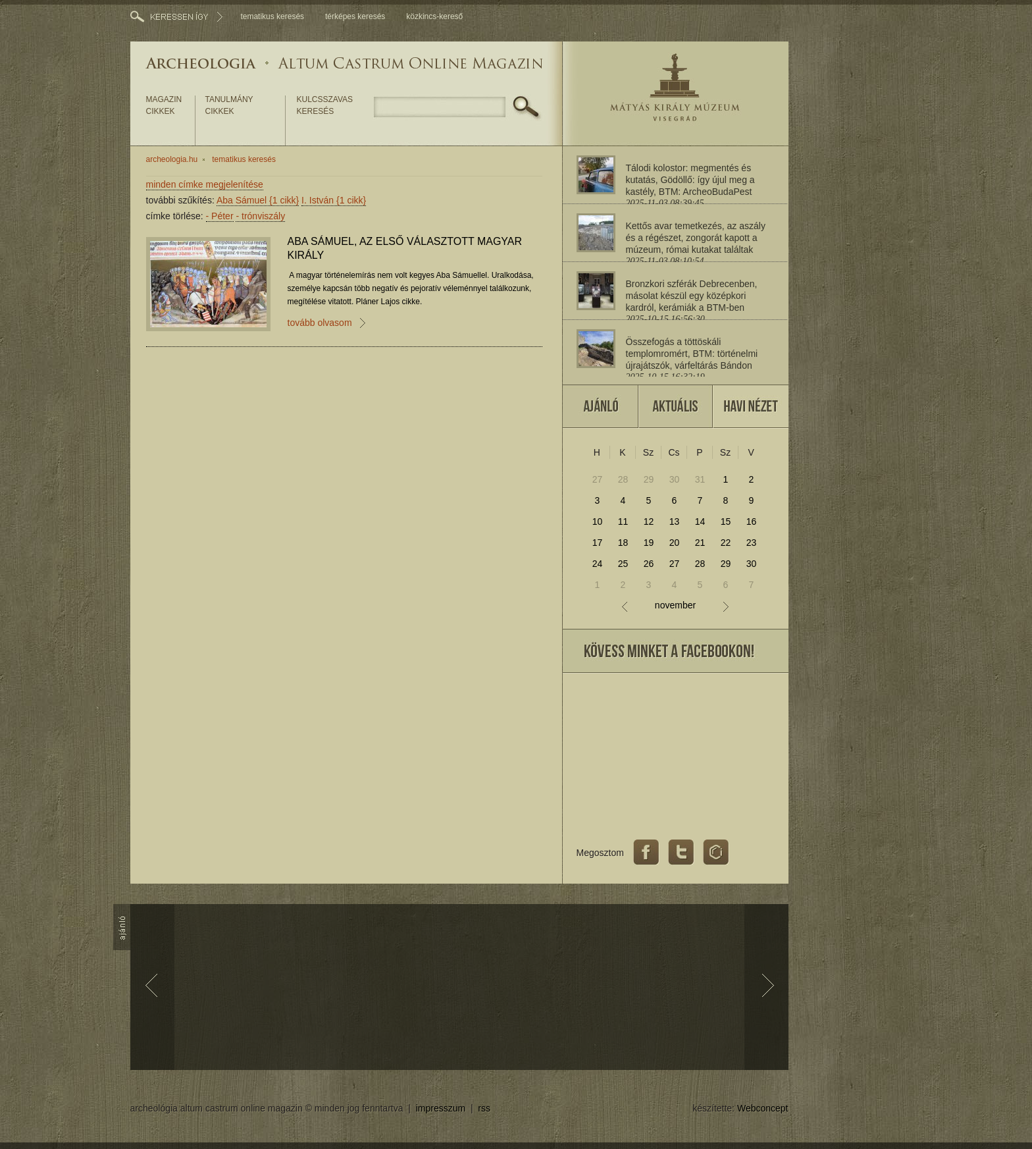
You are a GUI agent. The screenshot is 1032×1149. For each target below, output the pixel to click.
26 (649, 563)
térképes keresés (355, 16)
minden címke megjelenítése (204, 184)
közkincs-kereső (434, 16)
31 (700, 479)
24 (597, 563)
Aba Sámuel (258, 200)
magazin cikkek (164, 105)
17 (597, 542)
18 (623, 542)
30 (674, 479)
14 (700, 521)
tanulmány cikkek (229, 105)
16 (751, 521)
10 (597, 521)
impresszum (440, 1108)
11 (623, 521)
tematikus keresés (272, 16)
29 (649, 479)
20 (674, 542)
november (675, 605)
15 (726, 521)
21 (700, 542)
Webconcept (762, 1108)
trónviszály (260, 216)
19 (649, 542)
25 (623, 563)
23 (751, 542)
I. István (333, 200)
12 (649, 521)
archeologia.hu (172, 159)
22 (726, 542)
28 (623, 479)
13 (674, 521)
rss (484, 1108)
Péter (220, 216)
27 (597, 479)
